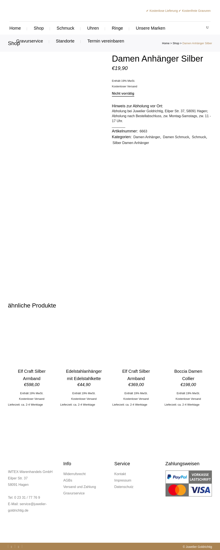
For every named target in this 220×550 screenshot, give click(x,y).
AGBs (67, 480)
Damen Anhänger (146, 137)
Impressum (122, 480)
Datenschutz (123, 487)
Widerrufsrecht (74, 474)
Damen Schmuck (176, 137)
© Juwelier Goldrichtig (197, 546)
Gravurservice (74, 493)
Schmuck (199, 137)
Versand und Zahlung (79, 487)
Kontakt (120, 474)
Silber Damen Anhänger (131, 143)
